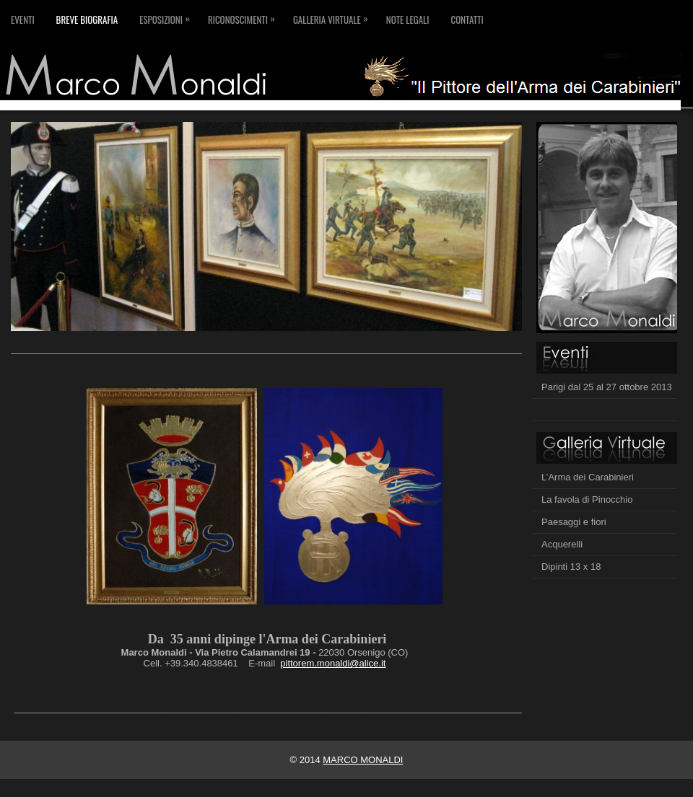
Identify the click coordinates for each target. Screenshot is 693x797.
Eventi (23, 19)
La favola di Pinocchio (586, 499)
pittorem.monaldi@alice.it (332, 663)
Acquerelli (562, 544)
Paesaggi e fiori (573, 521)
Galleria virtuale (334, 13)
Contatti (466, 19)
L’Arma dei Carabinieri (587, 477)
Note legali (408, 19)
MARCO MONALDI (363, 759)
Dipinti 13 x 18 (571, 566)
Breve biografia (87, 19)
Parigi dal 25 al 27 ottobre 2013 (606, 387)
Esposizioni (168, 13)
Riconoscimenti (245, 13)
